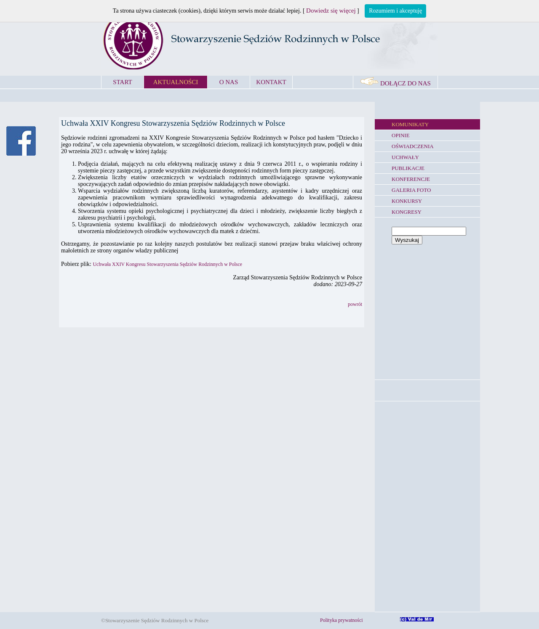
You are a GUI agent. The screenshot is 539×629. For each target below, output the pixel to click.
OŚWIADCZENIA (413, 146)
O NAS (228, 82)
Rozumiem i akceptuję (395, 11)
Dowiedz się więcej (330, 10)
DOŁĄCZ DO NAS (395, 83)
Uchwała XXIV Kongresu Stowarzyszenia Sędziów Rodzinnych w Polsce (167, 264)
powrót (355, 304)
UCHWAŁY (405, 157)
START (122, 82)
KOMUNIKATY (410, 124)
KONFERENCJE (411, 179)
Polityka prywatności (341, 620)
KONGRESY (407, 212)
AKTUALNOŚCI (175, 82)
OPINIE (401, 135)
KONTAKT (271, 82)
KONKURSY (407, 201)
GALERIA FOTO (411, 190)
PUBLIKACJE (408, 168)
